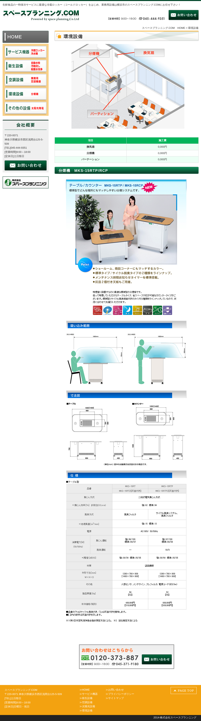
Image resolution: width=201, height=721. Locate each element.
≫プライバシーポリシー (120, 693)
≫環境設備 (85, 710)
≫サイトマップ (115, 698)
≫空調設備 (85, 702)
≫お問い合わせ (115, 689)
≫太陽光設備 (87, 706)
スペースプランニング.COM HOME (163, 27)
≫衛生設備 (85, 698)
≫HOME (84, 689)
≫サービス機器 (88, 693)
